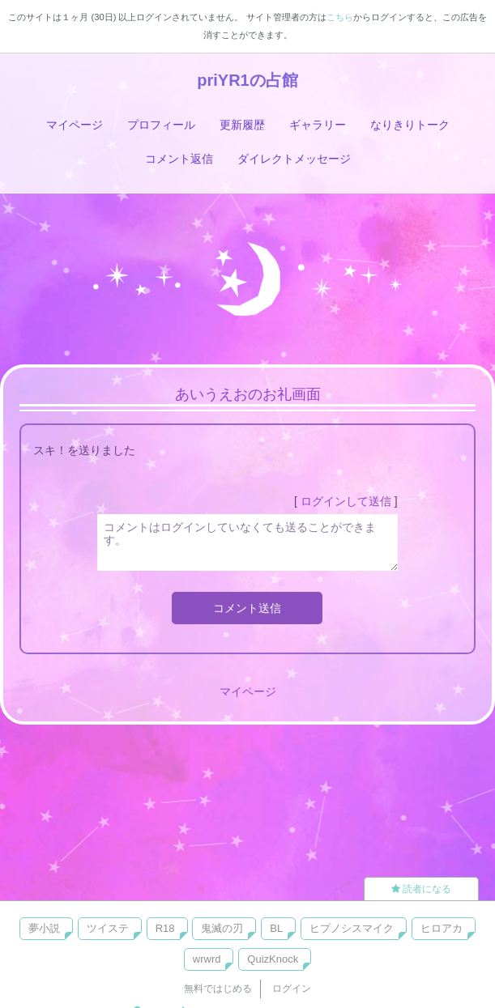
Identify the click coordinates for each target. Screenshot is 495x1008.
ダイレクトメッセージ (294, 158)
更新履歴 (242, 124)
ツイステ (108, 928)
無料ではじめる (218, 988)
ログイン (291, 988)
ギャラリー (317, 124)
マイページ (74, 124)
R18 (165, 928)
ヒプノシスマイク (351, 928)
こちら (339, 17)
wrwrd (207, 959)
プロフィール (161, 124)
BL (276, 928)
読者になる (421, 889)
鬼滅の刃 (222, 928)
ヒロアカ (441, 928)
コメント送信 (247, 608)
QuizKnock (272, 959)
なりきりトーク (410, 124)
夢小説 (44, 928)
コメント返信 (179, 158)
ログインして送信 (346, 501)
